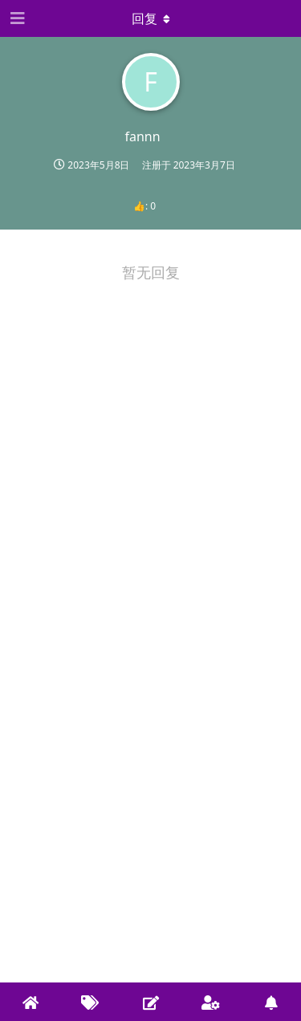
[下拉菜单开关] (151, 18)
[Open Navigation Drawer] (16, 18)
